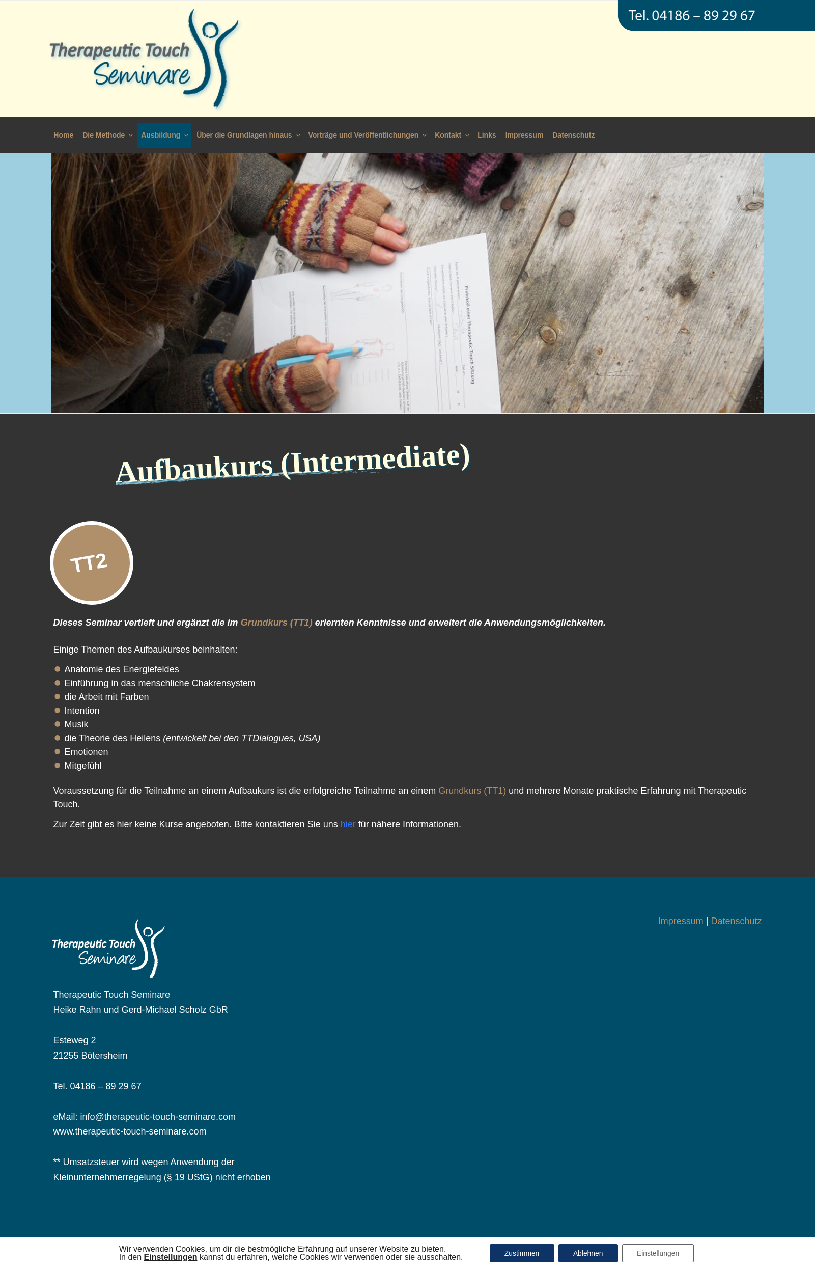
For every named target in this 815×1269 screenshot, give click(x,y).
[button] (168, 1257)
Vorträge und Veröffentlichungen (368, 135)
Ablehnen (588, 1253)
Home (63, 135)
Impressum (524, 135)
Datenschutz (573, 135)
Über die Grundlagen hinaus (248, 135)
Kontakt (453, 135)
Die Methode (108, 135)
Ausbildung (165, 135)
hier (348, 824)
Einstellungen (659, 1253)
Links (486, 135)
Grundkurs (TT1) (277, 622)
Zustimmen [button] (520, 1253)
